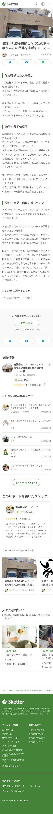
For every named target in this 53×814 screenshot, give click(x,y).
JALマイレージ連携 (11, 742)
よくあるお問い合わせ (12, 750)
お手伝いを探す (9, 729)
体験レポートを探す (11, 738)
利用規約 (16, 786)
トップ (4, 690)
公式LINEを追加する (11, 766)
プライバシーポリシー (32, 786)
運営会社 (6, 786)
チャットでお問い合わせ (13, 791)
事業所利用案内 (36, 733)
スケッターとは (9, 746)
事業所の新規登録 (37, 738)
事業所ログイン (36, 742)
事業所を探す (8, 733)
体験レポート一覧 (16, 690)
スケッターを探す (37, 729)
